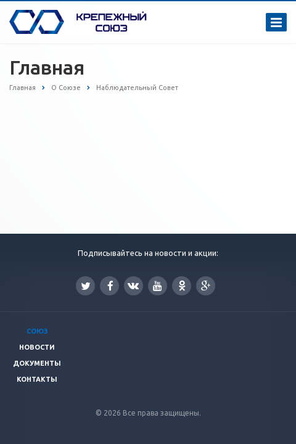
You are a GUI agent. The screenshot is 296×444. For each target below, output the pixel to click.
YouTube (157, 286)
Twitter (86, 286)
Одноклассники (182, 285)
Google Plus (206, 286)
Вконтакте (133, 285)
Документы (37, 363)
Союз (37, 331)
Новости (37, 347)
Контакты (37, 379)
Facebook (110, 286)
